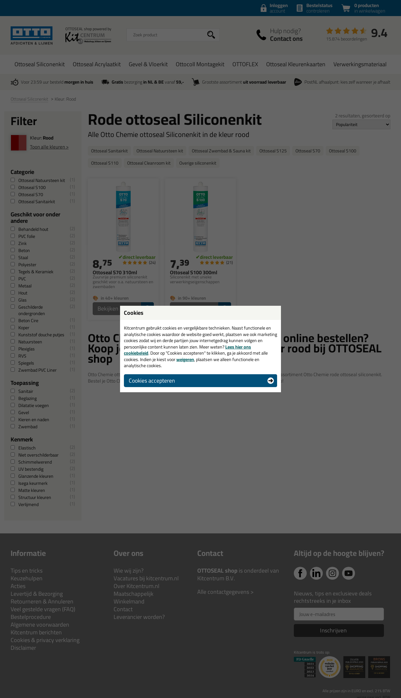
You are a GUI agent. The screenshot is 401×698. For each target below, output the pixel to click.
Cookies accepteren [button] (152, 380)
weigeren (185, 359)
